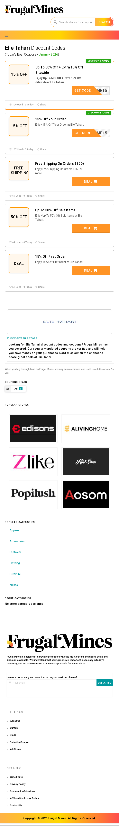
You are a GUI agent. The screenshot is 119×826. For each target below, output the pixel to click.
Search (104, 22)
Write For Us (16, 777)
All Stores (15, 749)
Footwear (15, 552)
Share (41, 104)
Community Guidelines (22, 791)
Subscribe (104, 683)
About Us (15, 721)
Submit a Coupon (19, 742)
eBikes (14, 585)
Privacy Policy (17, 784)
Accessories (17, 541)
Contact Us (16, 805)
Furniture (15, 574)
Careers (14, 728)
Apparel (14, 530)
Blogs (13, 735)
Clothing (15, 563)
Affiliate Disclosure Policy (24, 798)
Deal (90, 182)
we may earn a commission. (70, 369)
